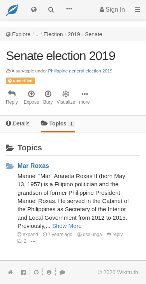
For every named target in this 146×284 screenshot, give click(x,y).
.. (37, 34)
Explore (21, 34)
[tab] (18, 124)
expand (28, 234)
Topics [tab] (58, 123)
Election (53, 34)
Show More (67, 225)
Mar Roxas (33, 165)
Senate (93, 34)
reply (115, 234)
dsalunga (89, 234)
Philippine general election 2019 (80, 70)
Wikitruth (127, 272)
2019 (74, 34)
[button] (69, 9)
